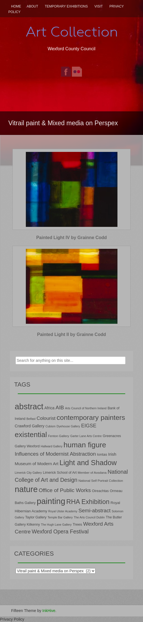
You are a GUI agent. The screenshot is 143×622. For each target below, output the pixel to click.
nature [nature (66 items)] (26, 489)
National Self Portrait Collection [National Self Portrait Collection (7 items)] (100, 480)
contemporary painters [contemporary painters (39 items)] (91, 417)
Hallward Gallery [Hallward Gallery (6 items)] (51, 446)
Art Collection (72, 32)
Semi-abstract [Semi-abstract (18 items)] (95, 510)
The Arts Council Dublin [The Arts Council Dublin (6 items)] (89, 517)
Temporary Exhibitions (66, 6)
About (32, 6)
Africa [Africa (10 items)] (49, 408)
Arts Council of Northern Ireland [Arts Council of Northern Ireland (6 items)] (85, 408)
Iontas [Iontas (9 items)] (102, 454)
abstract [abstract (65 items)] (29, 406)
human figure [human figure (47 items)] (85, 445)
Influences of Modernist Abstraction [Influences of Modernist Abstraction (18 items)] (55, 454)
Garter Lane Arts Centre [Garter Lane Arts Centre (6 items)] (86, 436)
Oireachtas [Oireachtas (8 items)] (100, 491)
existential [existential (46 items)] (31, 434)
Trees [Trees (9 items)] (77, 524)
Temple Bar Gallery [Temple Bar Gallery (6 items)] (60, 517)
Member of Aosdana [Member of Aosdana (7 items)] (92, 472)
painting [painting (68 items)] (51, 501)
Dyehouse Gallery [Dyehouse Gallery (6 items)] (68, 426)
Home (16, 6)
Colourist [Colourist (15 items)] (46, 418)
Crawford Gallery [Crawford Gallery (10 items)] (29, 426)
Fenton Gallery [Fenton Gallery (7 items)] (58, 436)
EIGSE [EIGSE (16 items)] (88, 425)
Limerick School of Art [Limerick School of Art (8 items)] (60, 473)
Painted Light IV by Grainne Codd (71, 237)
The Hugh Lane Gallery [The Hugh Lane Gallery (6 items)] (56, 524)
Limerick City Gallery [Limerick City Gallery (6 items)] (28, 472)
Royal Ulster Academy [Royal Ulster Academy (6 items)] (62, 511)
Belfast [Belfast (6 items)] (31, 418)
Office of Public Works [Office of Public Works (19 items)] (65, 490)
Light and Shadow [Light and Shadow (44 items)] (88, 462)
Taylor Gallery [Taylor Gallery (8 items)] (36, 517)
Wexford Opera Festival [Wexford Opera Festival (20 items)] (60, 531)
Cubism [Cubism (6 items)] (51, 426)
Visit (98, 6)
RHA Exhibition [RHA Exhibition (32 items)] (87, 501)
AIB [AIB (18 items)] (60, 407)
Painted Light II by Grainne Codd (71, 334)
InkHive (49, 610)
